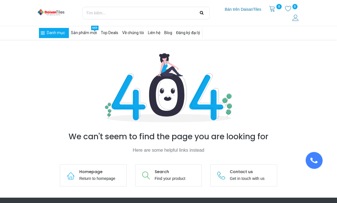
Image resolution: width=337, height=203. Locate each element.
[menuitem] (243, 10)
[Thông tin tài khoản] (296, 18)
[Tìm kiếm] (201, 12)
